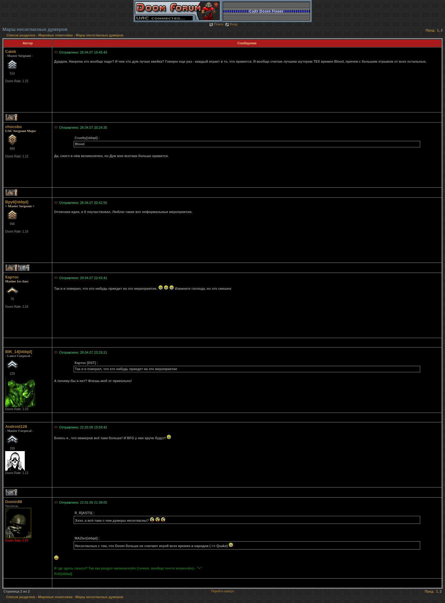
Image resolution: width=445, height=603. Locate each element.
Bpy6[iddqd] (16, 202)
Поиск (216, 24)
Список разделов (21, 35)
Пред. (430, 30)
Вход (231, 24)
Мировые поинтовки (56, 35)
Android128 (16, 426)
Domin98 (13, 501)
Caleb (10, 51)
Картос (12, 277)
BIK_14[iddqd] (18, 351)
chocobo (13, 126)
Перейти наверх (222, 591)
